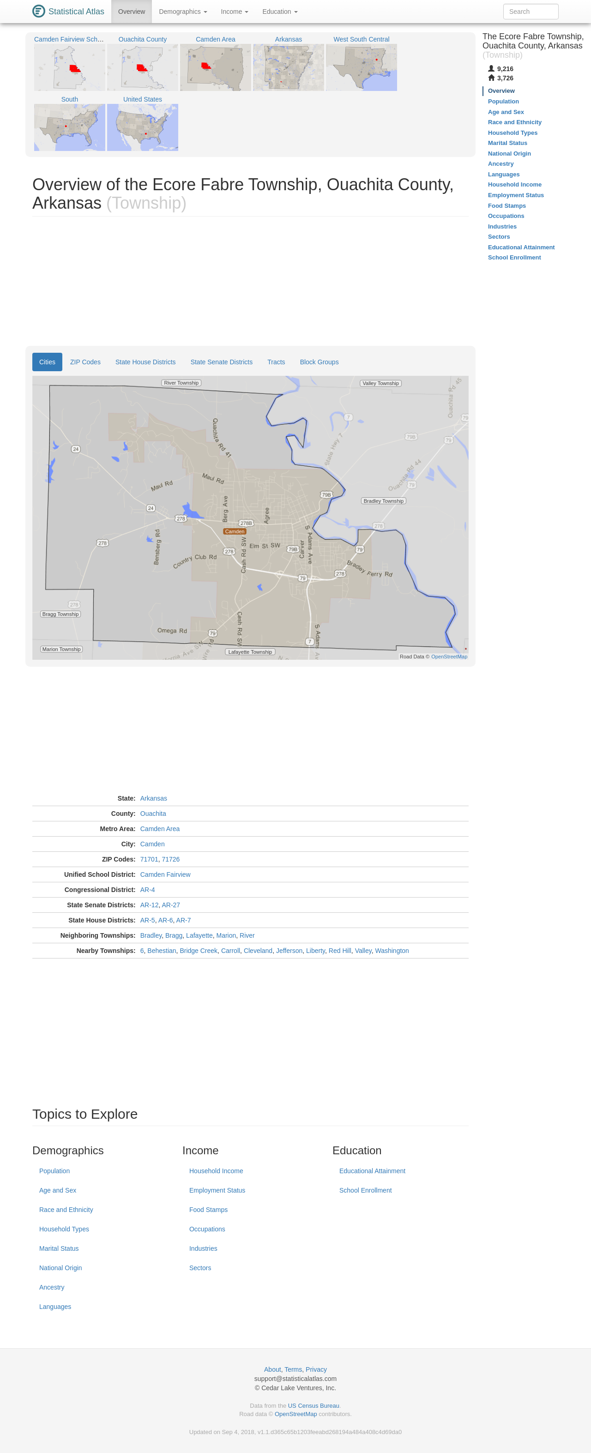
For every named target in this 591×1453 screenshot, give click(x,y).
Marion (226, 935)
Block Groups (319, 362)
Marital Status (59, 1248)
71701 (149, 859)
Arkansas (153, 798)
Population (54, 1171)
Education (279, 11)
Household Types (64, 1229)
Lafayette (199, 935)
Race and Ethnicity (66, 1209)
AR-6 (165, 920)
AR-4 (147, 889)
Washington (392, 950)
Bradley (151, 935)
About (272, 1369)
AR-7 (183, 920)
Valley (363, 950)
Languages (55, 1306)
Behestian (161, 950)
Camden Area (160, 828)
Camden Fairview (165, 874)
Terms (293, 1369)
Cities (47, 362)
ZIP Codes (85, 362)
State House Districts (145, 362)
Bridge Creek (198, 950)
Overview (131, 11)
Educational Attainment (372, 1171)
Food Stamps (208, 1209)
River (247, 935)
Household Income (216, 1171)
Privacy (316, 1369)
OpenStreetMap (296, 1414)
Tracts (276, 362)
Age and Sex (57, 1190)
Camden (152, 844)
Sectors (200, 1268)
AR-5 (147, 920)
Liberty (315, 950)
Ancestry (51, 1287)
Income (235, 11)
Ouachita (153, 813)
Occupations (207, 1229)
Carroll (230, 950)
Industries (203, 1248)
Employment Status (217, 1190)
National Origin (60, 1268)
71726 (171, 859)
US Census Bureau (313, 1405)
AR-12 (149, 905)
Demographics (183, 11)
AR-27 (171, 905)
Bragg (173, 935)
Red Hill (340, 950)
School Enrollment (365, 1190)
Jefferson (289, 950)
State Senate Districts (222, 362)
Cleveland (258, 950)
